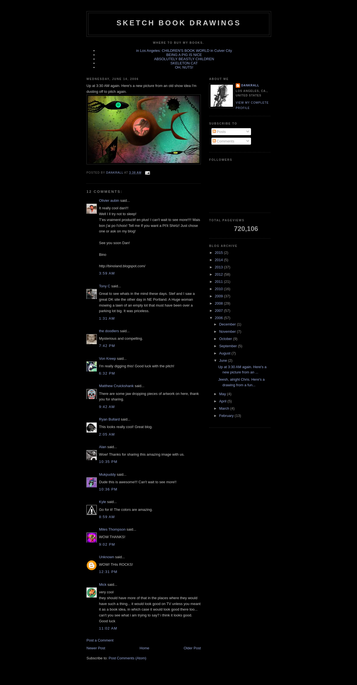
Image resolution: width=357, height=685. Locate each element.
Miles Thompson (112, 529)
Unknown (106, 557)
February (227, 416)
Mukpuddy (107, 474)
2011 (219, 282)
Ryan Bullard (109, 419)
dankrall (250, 85)
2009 (219, 296)
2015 (219, 253)
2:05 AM (107, 434)
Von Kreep (107, 358)
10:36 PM (108, 489)
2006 (219, 318)
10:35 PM (108, 462)
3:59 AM (107, 273)
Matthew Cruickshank (116, 386)
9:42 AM (107, 407)
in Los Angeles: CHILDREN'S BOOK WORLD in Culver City (184, 50)
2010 (219, 289)
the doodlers (109, 331)
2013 (219, 267)
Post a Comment (100, 640)
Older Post (192, 648)
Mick (103, 584)
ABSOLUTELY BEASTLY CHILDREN (184, 59)
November (228, 331)
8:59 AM (107, 517)
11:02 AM (108, 628)
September (228, 346)
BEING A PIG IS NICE (184, 55)
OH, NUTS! (184, 67)
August (225, 353)
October (226, 339)
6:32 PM (107, 373)
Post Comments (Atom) (127, 658)
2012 (219, 274)
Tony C (104, 286)
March (224, 408)
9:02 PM (107, 544)
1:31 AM (107, 318)
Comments (223, 141)
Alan (102, 447)
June (223, 360)
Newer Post (95, 648)
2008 (219, 303)
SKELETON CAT (184, 63)
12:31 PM (108, 572)
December (228, 324)
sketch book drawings (179, 23)
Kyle (102, 502)
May (223, 394)
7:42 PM (107, 346)
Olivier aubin (109, 200)
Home (144, 648)
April (223, 401)
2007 (219, 311)
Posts (219, 132)
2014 (219, 260)
